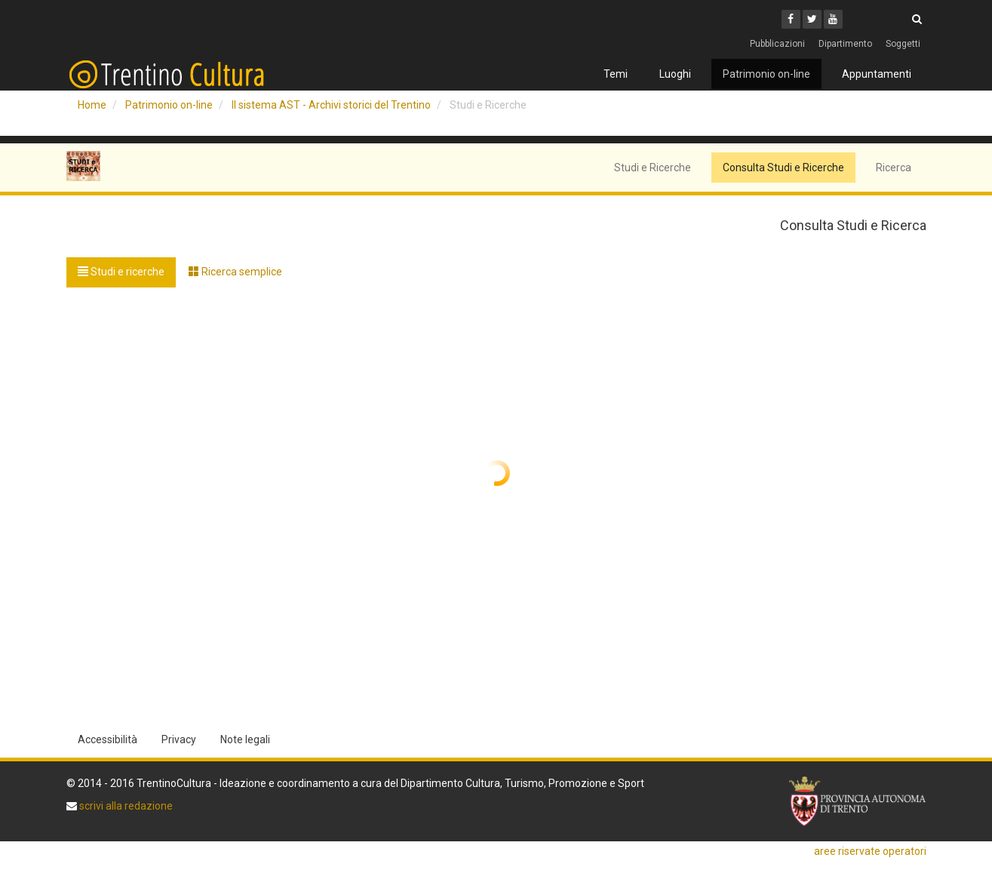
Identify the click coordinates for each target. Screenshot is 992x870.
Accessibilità (107, 739)
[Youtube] (833, 19)
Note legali (245, 739)
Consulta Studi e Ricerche (783, 167)
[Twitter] (812, 19)
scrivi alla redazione (125, 806)
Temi (615, 74)
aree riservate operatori (870, 851)
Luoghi (675, 74)
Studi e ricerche (121, 272)
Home (92, 105)
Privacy (178, 739)
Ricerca (893, 167)
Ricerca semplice (235, 272)
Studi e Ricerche (652, 167)
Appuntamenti (876, 74)
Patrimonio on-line (766, 74)
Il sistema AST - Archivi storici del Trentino (331, 105)
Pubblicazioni (777, 43)
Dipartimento (845, 43)
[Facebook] (791, 19)
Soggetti (903, 43)
